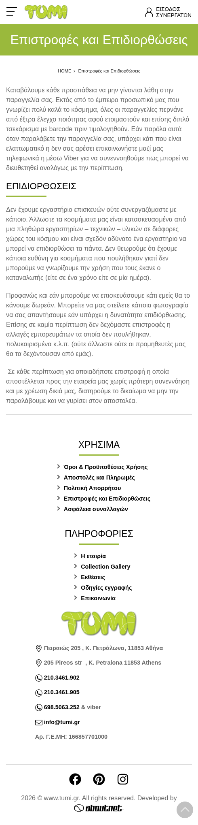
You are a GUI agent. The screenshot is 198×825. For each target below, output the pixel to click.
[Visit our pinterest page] (99, 779)
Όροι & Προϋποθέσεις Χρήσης (106, 467)
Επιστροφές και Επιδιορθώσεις (109, 70)
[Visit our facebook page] (75, 779)
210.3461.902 (62, 677)
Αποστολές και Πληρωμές (99, 477)
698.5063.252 (61, 707)
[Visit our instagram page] (123, 779)
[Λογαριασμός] (168, 12)
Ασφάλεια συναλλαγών (96, 509)
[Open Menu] (11, 12)
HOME (65, 70)
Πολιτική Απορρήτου (92, 488)
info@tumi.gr (62, 722)
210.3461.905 (62, 692)
